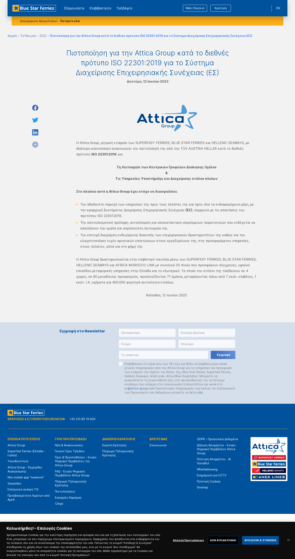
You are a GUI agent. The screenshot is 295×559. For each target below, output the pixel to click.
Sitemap (202, 487)
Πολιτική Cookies (209, 481)
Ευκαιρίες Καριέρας (68, 497)
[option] (102, 526)
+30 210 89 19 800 (82, 419)
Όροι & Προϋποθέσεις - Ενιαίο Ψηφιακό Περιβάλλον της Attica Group (75, 461)
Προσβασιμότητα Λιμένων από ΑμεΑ (29, 497)
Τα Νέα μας (28, 35)
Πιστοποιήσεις (65, 491)
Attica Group (16, 445)
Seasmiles (14, 483)
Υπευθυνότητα (18, 461)
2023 (43, 35)
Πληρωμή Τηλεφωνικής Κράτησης (71, 483)
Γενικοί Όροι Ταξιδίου (70, 451)
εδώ (200, 392)
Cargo (59, 503)
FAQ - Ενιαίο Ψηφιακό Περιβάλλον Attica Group (72, 473)
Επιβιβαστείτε (100, 8)
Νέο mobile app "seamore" (26, 477)
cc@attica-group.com (139, 388)
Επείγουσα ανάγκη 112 (23, 489)
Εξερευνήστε (74, 8)
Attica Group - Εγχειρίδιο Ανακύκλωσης (25, 469)
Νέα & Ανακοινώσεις (69, 445)
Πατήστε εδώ (70, 21)
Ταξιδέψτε (124, 8)
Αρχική (12, 35)
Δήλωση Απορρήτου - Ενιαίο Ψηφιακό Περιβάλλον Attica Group (216, 449)
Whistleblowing (207, 469)
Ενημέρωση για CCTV (211, 475)
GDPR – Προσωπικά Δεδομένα (217, 439)
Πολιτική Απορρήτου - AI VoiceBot (214, 461)
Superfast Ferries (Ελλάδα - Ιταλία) (26, 453)
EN (278, 8)
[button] (147, 333)
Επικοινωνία (158, 445)
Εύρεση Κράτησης (114, 445)
